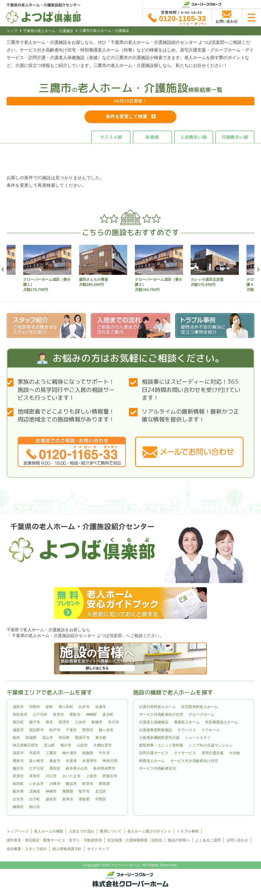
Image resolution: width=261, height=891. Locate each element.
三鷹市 (51, 753)
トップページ (18, 831)
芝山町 (49, 745)
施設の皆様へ (179, 840)
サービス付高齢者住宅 (157, 768)
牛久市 (104, 753)
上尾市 (91, 776)
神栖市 (51, 791)
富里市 (58, 714)
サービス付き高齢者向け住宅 (194, 761)
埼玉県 (64, 738)
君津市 (18, 776)
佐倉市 (100, 707)
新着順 (152, 137)
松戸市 (54, 730)
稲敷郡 (87, 753)
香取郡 (84, 799)
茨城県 (30, 738)
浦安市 (18, 730)
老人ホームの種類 (48, 831)
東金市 (54, 761)
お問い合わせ (237, 840)
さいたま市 (71, 776)
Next (258, 268)
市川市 (113, 722)
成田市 (18, 707)
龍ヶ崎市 (36, 761)
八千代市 (40, 714)
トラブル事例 (188, 831)
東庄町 (18, 722)
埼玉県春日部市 (25, 745)
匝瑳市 (64, 722)
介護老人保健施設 (153, 722)
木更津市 (89, 761)
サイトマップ (98, 849)
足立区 (100, 791)
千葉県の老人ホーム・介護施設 (48, 31)
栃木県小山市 (77, 768)
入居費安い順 (193, 137)
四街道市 (20, 714)
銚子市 (34, 722)
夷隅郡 (67, 791)
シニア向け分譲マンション (211, 745)
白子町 (34, 799)
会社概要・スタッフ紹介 (27, 849)
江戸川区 (36, 768)
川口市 (51, 776)
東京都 (100, 738)
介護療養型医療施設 (155, 730)
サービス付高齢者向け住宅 (161, 714)
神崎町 (91, 714)
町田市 (87, 784)
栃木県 (18, 791)
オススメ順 (111, 137)
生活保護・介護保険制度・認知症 (134, 840)
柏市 (16, 738)
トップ (12, 31)
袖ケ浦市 (69, 753)
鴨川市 (65, 745)
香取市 (75, 714)
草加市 (34, 776)
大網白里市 (102, 745)
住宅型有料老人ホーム (199, 707)
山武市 (82, 745)
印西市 (34, 707)
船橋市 (97, 722)
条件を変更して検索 (126, 116)
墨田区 (54, 768)
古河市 (18, 799)
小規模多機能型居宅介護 (159, 738)
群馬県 (104, 784)
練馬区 (18, 807)
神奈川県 (109, 761)
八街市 (80, 722)
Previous (2, 268)
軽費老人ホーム (152, 761)
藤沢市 (18, 768)
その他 (234, 753)
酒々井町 (66, 707)
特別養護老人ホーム (221, 722)
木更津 (71, 761)
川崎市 (54, 784)
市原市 (34, 753)
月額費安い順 (234, 137)
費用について (111, 831)
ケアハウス (187, 730)
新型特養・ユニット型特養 (161, 745)
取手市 (84, 791)
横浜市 (71, 784)
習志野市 (36, 730)
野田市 (87, 730)
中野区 (100, 799)
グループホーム (201, 714)
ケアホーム (211, 730)
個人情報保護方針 (67, 849)
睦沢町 (18, 784)
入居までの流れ (82, 831)
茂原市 (18, 753)
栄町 (49, 707)
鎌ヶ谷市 (106, 730)
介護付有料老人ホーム (157, 707)
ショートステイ (198, 738)
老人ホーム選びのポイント (149, 831)
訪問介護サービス (153, 753)
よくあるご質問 (208, 840)
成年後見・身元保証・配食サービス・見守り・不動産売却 (54, 840)
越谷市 (51, 799)
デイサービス (185, 753)
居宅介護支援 (213, 753)
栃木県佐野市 (104, 768)
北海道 (34, 791)
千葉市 (71, 730)
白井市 (84, 707)
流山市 (47, 738)
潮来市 (18, 761)
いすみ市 (36, 784)
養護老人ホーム (187, 722)
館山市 (34, 807)
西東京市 (109, 776)
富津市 (67, 799)
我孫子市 (82, 738)
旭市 (49, 722)
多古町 (107, 714)
